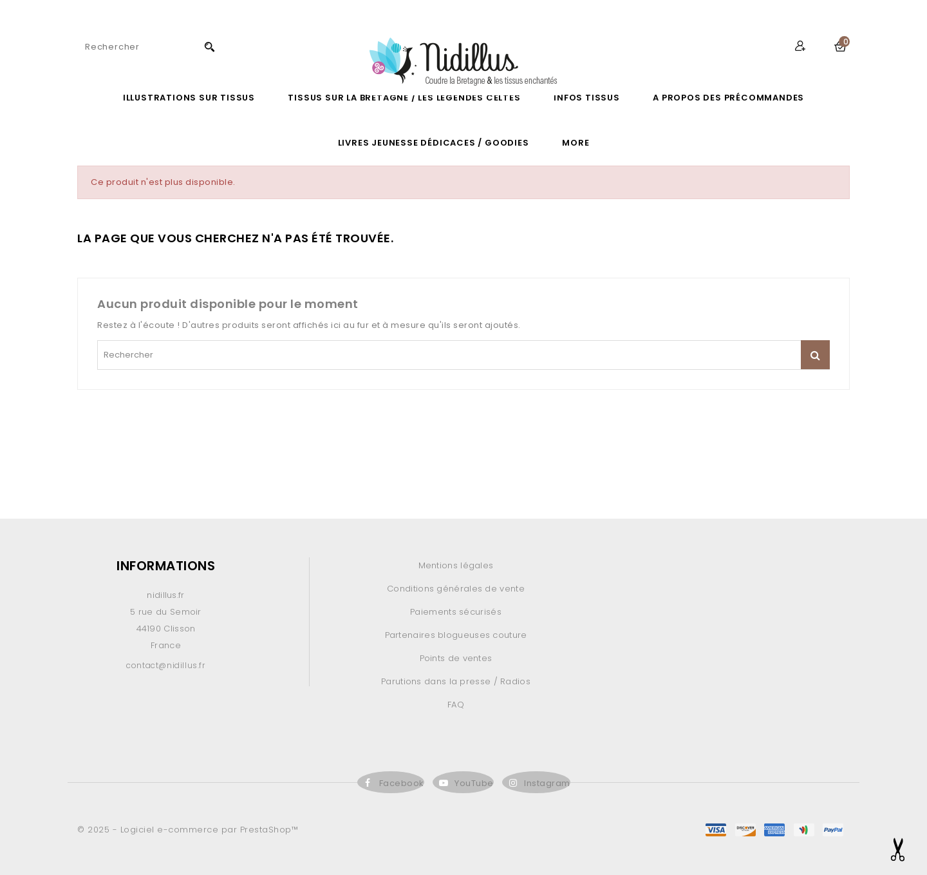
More (575, 143)
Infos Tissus (587, 97)
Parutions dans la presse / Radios (455, 681)
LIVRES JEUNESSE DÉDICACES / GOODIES (433, 143)
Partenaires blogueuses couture (456, 635)
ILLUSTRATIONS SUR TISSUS (189, 97)
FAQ (455, 704)
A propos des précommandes (728, 97)
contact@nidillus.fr (165, 665)
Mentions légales (456, 565)
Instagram (547, 783)
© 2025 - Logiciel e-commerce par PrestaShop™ (187, 829)
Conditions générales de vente (456, 588)
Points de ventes (456, 658)
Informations (166, 566)
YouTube (474, 783)
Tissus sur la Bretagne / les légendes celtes (404, 97)
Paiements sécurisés (455, 612)
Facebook (401, 783)
